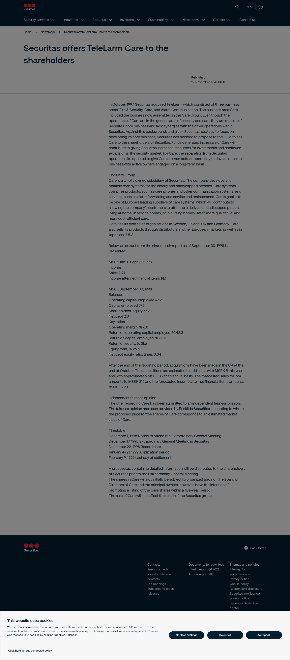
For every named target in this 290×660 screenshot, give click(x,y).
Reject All (225, 635)
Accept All (263, 635)
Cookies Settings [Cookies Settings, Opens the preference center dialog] (186, 635)
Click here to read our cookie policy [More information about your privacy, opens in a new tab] (30, 650)
